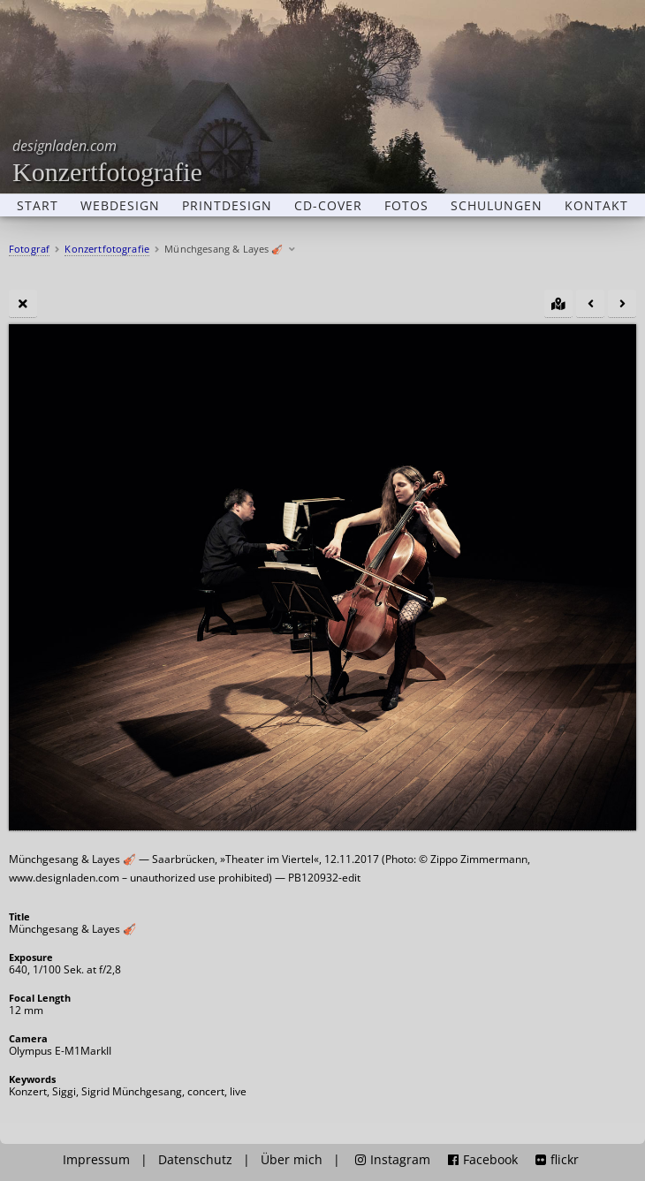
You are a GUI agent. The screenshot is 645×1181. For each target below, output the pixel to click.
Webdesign (120, 206)
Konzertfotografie (107, 161)
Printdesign (227, 206)
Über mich (291, 1160)
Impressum (96, 1160)
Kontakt (596, 206)
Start (37, 206)
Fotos (406, 206)
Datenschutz (195, 1160)
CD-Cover (328, 206)
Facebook (483, 1160)
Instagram (392, 1160)
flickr (557, 1160)
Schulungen (497, 206)
